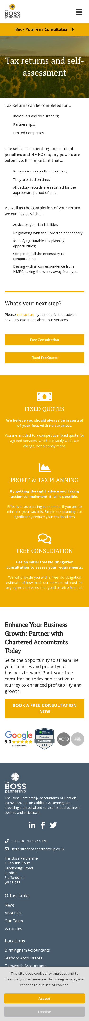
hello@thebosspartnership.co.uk (38, 848)
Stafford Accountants (23, 958)
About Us (13, 913)
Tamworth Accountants (26, 966)
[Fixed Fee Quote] (44, 357)
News (10, 905)
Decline (44, 1011)
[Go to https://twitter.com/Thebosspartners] (53, 825)
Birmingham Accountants (27, 950)
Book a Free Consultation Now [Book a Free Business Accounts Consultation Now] (44, 708)
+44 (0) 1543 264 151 (30, 840)
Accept (44, 998)
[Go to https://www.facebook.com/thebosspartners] (42, 825)
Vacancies (13, 928)
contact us (25, 314)
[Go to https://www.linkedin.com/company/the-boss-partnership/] (32, 825)
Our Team (14, 920)
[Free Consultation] (44, 339)
